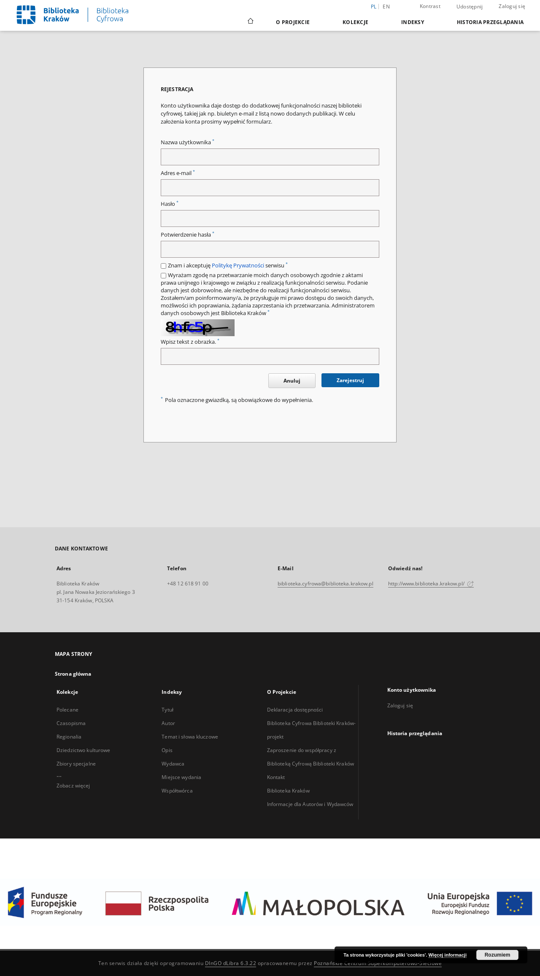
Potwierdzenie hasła (187, 234)
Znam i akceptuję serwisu (228, 265)
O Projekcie (293, 22)
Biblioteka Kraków (288, 790)
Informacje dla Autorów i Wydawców (310, 804)
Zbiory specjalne (76, 763)
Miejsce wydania (181, 777)
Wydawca (173, 763)
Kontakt (276, 777)
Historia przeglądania (490, 22)
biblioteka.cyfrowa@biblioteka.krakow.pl (325, 583)
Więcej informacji (448, 954)
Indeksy (412, 22)
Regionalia (69, 736)
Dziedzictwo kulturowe (84, 750)
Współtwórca (177, 790)
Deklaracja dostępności (295, 709)
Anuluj (292, 380)
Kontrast (430, 6)
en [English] (386, 6)
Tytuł (167, 709)
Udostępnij (469, 6)
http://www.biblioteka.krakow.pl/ (431, 583)
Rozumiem (497, 955)
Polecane (67, 709)
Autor (168, 723)
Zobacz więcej (73, 785)
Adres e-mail (178, 173)
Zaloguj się (512, 6)
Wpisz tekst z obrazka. (190, 341)
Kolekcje (355, 22)
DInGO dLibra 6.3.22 (230, 963)
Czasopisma (71, 723)
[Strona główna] (249, 22)
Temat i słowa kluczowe (190, 736)
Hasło (169, 204)
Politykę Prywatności (238, 265)
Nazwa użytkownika (187, 142)
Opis (167, 750)
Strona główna (73, 673)
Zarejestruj (350, 380)
